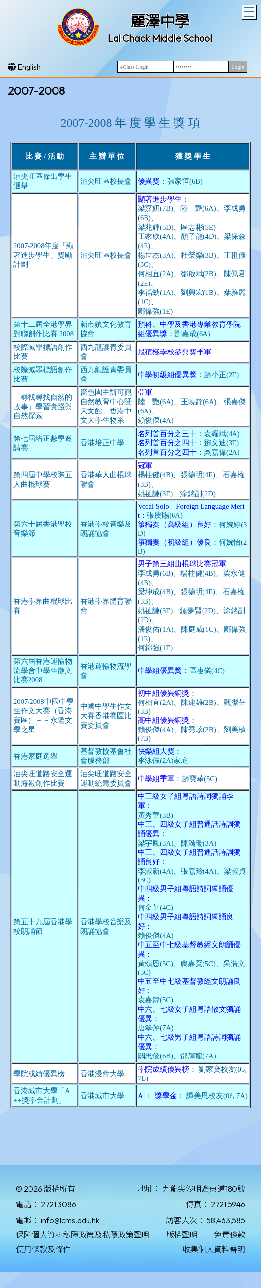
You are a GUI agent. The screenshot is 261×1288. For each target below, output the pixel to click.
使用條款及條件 (43, 1249)
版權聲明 (182, 1235)
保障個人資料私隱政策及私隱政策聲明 (82, 1235)
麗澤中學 (159, 21)
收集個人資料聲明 (213, 1249)
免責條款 (229, 1235)
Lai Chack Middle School (160, 38)
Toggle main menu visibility (250, 11)
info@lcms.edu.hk (70, 1220)
